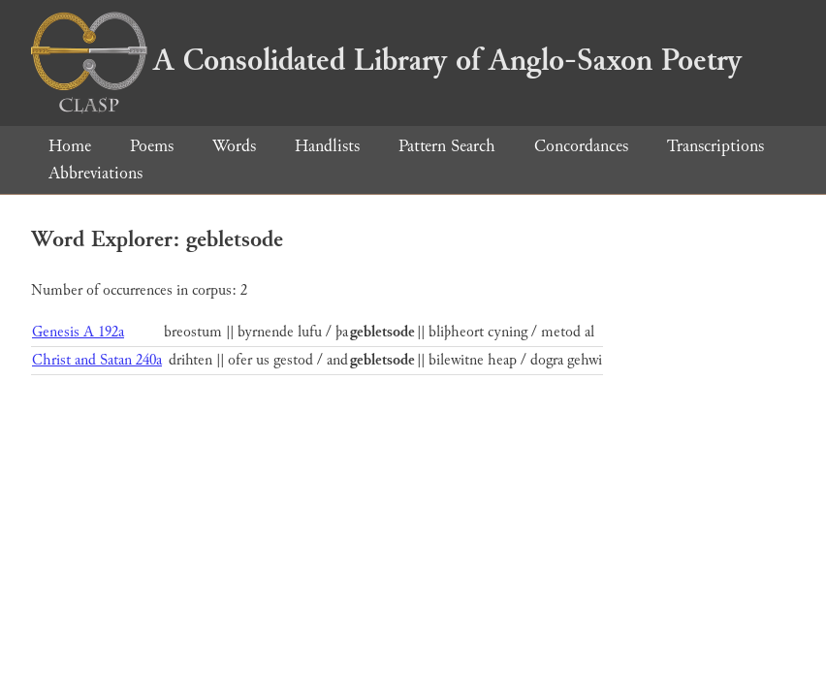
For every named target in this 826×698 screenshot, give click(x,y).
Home (69, 146)
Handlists (327, 146)
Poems (152, 146)
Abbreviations (95, 173)
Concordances (581, 146)
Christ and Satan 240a (97, 360)
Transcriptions (715, 146)
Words (234, 146)
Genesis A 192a (78, 332)
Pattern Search (446, 146)
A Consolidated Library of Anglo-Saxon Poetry (386, 60)
